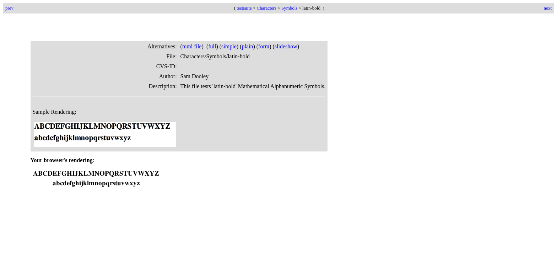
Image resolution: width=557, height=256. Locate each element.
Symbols (289, 8)
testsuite (244, 8)
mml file (192, 46)
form (263, 46)
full (212, 46)
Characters (267, 8)
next (548, 8)
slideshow (286, 46)
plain (247, 46)
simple (229, 46)
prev (9, 8)
